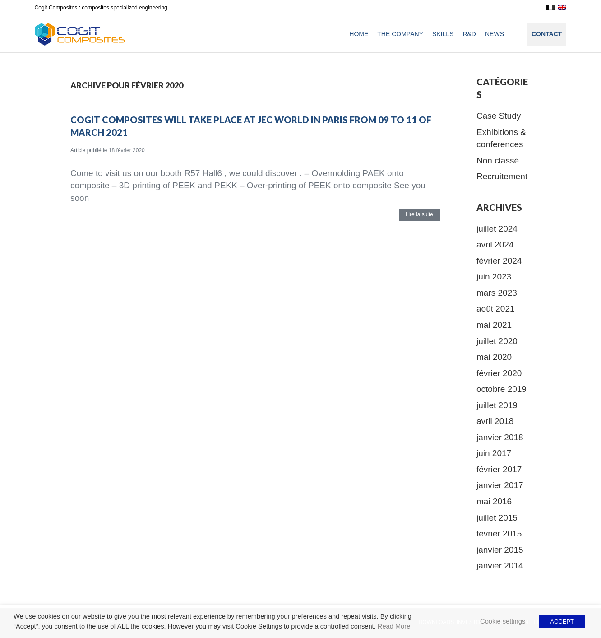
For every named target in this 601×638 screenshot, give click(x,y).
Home (358, 33)
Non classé (497, 160)
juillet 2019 (497, 405)
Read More (394, 626)
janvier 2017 (499, 485)
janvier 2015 (499, 549)
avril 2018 (494, 421)
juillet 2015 (497, 517)
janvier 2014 (499, 565)
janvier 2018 (499, 437)
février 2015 (499, 533)
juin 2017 (493, 453)
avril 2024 (494, 244)
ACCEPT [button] (562, 621)
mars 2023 (496, 293)
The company (400, 33)
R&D (469, 33)
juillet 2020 (497, 341)
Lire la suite (419, 214)
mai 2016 (494, 501)
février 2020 (499, 373)
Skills (442, 33)
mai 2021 (494, 325)
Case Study (498, 116)
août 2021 (495, 308)
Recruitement (501, 176)
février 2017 (499, 469)
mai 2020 (494, 357)
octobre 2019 (501, 389)
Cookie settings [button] (502, 621)
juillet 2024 (497, 228)
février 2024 (499, 260)
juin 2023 (493, 276)
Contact (547, 33)
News (494, 33)
